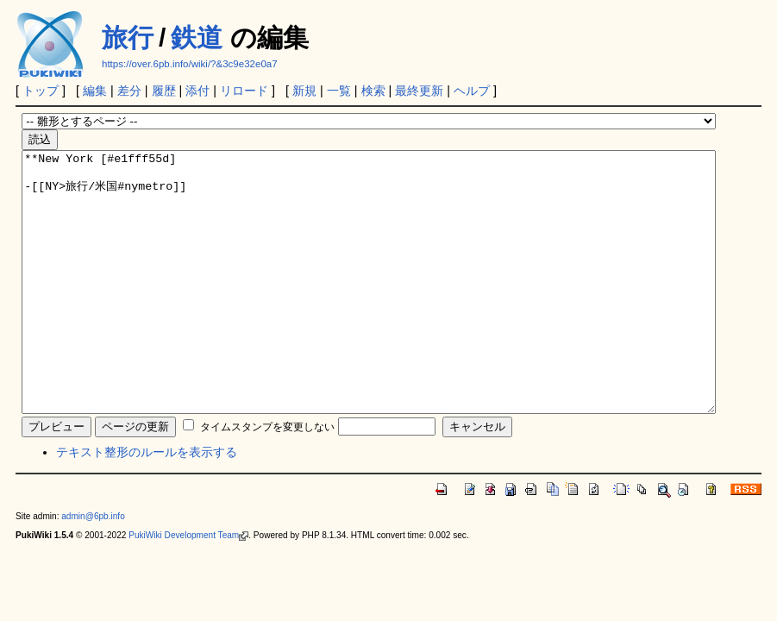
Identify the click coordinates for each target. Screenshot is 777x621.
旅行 (128, 37)
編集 (95, 90)
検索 (373, 90)
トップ (40, 90)
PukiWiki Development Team (188, 587)
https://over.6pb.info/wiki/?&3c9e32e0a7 (190, 64)
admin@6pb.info (93, 568)
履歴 (164, 90)
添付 (197, 90)
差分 (129, 90)
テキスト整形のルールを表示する (146, 504)
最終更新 (419, 90)
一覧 (339, 90)
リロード (244, 90)
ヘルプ (472, 90)
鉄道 (196, 37)
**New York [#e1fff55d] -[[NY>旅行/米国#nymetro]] (369, 308)
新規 (304, 90)
